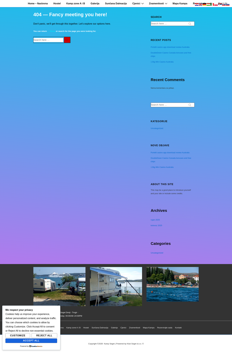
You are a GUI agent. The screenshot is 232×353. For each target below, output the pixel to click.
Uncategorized (157, 128)
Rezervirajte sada (164, 328)
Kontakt (178, 328)
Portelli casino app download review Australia (170, 47)
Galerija (95, 3)
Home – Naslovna (38, 3)
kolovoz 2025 (156, 225)
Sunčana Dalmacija (116, 3)
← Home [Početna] (51, 31)
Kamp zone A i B (75, 3)
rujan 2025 (155, 220)
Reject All (44, 335)
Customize (17, 335)
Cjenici (138, 3)
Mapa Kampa (180, 3)
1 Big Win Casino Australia (162, 62)
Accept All (31, 340)
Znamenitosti (158, 3)
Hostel (57, 3)
